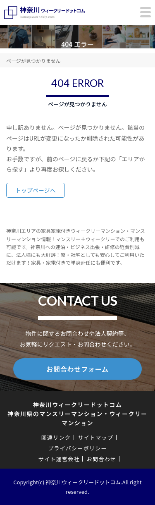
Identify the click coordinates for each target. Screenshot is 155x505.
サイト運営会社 (59, 459)
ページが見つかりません (33, 60)
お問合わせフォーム (77, 369)
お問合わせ (102, 459)
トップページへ (35, 190)
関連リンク (56, 437)
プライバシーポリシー (77, 448)
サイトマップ (95, 437)
